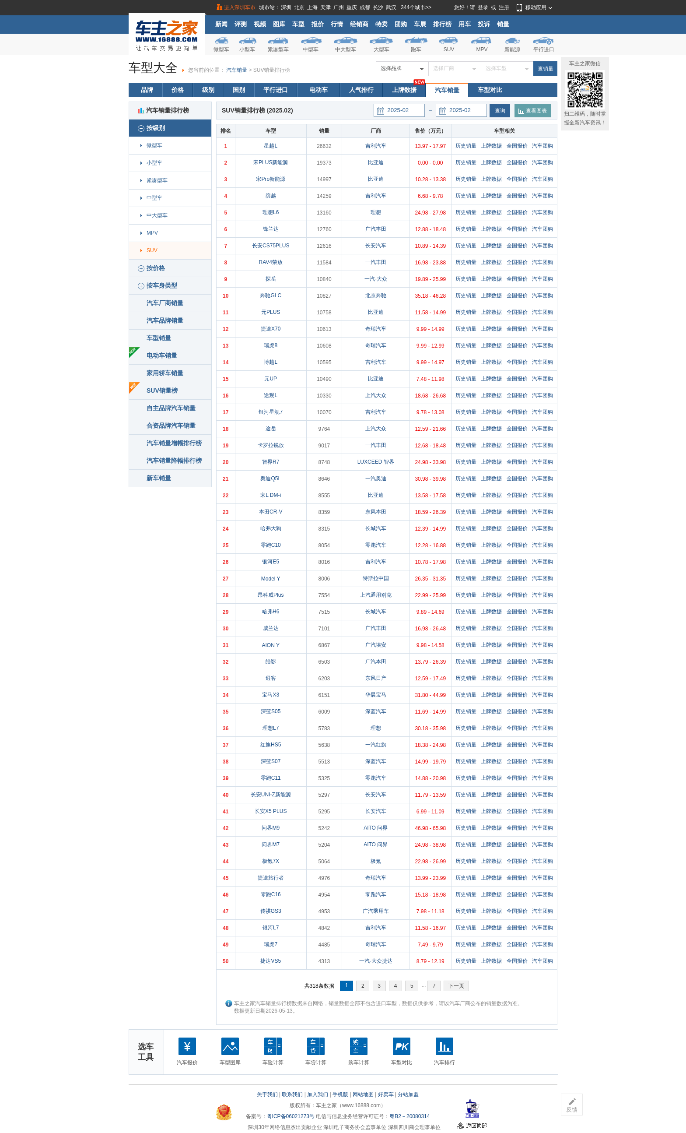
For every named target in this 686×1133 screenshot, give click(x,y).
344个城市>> (416, 7)
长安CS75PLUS (270, 246)
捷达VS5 (270, 961)
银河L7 (270, 928)
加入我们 (317, 1094)
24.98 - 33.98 (430, 462)
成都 (365, 7)
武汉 (391, 7)
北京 (299, 7)
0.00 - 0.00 (430, 163)
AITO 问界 (376, 828)
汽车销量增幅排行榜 (174, 443)
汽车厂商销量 (165, 302)
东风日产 (375, 678)
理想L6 (270, 212)
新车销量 (159, 478)
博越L (270, 362)
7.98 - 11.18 (430, 911)
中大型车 (345, 49)
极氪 (376, 861)
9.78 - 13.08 (430, 412)
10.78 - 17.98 (430, 562)
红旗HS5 (270, 745)
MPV (481, 49)
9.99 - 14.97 (430, 362)
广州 (338, 7)
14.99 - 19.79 (430, 762)
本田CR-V (270, 512)
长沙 (378, 7)
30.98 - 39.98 (430, 479)
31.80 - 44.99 (430, 695)
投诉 (484, 24)
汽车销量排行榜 (163, 110)
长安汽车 (375, 246)
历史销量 (465, 146)
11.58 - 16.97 (430, 928)
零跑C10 (271, 545)
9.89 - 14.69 (430, 612)
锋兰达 (271, 229)
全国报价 (517, 146)
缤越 (271, 196)
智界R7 (270, 462)
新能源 (512, 49)
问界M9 (271, 828)
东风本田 (375, 512)
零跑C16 (271, 894)
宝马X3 (270, 695)
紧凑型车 (278, 49)
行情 (337, 24)
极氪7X (270, 861)
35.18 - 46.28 (430, 296)
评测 (240, 24)
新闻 (221, 24)
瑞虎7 (270, 944)
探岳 (271, 279)
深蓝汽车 (375, 711)
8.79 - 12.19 (430, 961)
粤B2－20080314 (409, 1116)
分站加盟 (408, 1094)
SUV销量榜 (162, 390)
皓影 (271, 661)
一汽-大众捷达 (375, 961)
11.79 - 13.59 (430, 795)
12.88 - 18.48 (430, 229)
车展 (420, 24)
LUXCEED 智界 (375, 462)
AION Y (270, 645)
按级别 (151, 128)
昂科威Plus (271, 595)
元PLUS (270, 312)
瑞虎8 (270, 345)
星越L (270, 146)
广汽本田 (375, 661)
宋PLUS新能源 (270, 162)
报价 (318, 24)
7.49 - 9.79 (430, 945)
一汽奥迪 (375, 478)
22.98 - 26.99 (430, 862)
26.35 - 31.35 (430, 579)
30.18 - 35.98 (430, 728)
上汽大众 (375, 395)
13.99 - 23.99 (430, 878)
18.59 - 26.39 (430, 512)
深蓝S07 (270, 761)
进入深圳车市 (240, 7)
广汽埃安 (375, 645)
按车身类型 (157, 285)
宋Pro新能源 (270, 179)
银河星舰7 (271, 412)
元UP (270, 379)
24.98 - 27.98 (430, 213)
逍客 (271, 678)
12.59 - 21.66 (430, 429)
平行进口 (543, 49)
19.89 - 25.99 (430, 279)
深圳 (286, 7)
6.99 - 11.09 (430, 812)
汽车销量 (236, 70)
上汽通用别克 (376, 595)
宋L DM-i (270, 495)
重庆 (351, 7)
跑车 (416, 49)
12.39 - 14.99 (430, 529)
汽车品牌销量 (165, 320)
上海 (312, 7)
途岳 (271, 429)
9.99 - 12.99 (430, 346)
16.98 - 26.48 (430, 629)
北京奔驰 (375, 295)
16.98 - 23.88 (430, 263)
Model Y (270, 579)
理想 (376, 212)
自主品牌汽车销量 (171, 408)
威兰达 (271, 628)
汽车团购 (542, 146)
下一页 (456, 986)
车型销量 (159, 337)
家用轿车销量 (165, 372)
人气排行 (361, 89)
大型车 (381, 49)
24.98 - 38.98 (430, 845)
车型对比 (490, 89)
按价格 (151, 268)
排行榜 (442, 24)
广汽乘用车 (376, 911)
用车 (464, 24)
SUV (449, 49)
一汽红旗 (375, 745)
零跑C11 (271, 778)
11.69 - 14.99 (430, 712)
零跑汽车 (375, 545)
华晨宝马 (375, 695)
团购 (401, 24)
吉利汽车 (375, 146)
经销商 (359, 24)
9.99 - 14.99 (430, 329)
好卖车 (386, 1094)
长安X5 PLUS (271, 811)
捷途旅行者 (271, 878)
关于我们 (267, 1094)
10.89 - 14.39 (430, 246)
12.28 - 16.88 (430, 545)
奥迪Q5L (270, 478)
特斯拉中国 (376, 578)
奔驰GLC (270, 295)
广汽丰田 (375, 229)
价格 (178, 89)
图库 (279, 24)
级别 (208, 89)
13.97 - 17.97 (430, 146)
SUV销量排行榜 (271, 70)
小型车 (247, 49)
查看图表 (532, 111)
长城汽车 (375, 528)
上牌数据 (404, 89)
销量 (503, 24)
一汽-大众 (375, 279)
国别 (239, 89)
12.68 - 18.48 (430, 446)
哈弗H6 (270, 612)
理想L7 (270, 728)
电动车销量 (162, 355)
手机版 (340, 1094)
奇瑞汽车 (375, 329)
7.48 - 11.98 (430, 379)
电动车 (318, 89)
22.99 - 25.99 (430, 595)
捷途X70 (270, 329)
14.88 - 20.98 (430, 778)
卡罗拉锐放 (271, 445)
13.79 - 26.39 (430, 662)
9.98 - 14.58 (430, 645)
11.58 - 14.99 (430, 313)
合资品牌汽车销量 (171, 425)
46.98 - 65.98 (430, 828)
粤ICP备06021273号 (291, 1116)
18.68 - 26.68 (430, 396)
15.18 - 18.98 (430, 895)
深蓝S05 (270, 711)
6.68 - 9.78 (430, 196)
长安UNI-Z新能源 (271, 795)
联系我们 (292, 1094)
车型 (298, 24)
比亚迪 (376, 162)
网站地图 (363, 1094)
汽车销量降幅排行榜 (174, 460)
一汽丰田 (375, 262)
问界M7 (271, 844)
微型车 (221, 49)
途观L (270, 395)
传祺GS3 (270, 911)
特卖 (381, 24)
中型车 (310, 49)
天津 (325, 7)
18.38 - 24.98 (430, 745)
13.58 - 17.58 (430, 496)
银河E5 (270, 562)
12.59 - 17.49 (430, 679)
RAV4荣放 (270, 262)
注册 (504, 7)
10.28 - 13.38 (430, 179)
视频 (260, 24)
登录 (483, 7)
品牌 (147, 89)
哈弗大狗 (270, 528)
